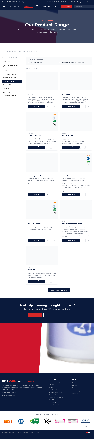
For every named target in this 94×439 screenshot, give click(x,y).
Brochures (18, 6)
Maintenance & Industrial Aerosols (10, 66)
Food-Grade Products (9, 74)
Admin (89, 2)
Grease (5, 70)
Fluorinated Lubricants (9, 95)
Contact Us (35, 315)
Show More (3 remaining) (58, 290)
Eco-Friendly (7, 92)
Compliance (47, 6)
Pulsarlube (6, 88)
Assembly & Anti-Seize (10, 77)
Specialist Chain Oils (10, 81)
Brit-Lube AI (10, 6)
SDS (48, 106)
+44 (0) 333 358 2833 (10, 392)
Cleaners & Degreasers (10, 85)
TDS (54, 106)
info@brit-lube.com (9, 395)
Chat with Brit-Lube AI (54, 315)
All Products (6, 61)
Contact (56, 6)
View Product (37, 106)
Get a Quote (67, 6)
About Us (38, 6)
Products (28, 6)
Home (5, 6)
